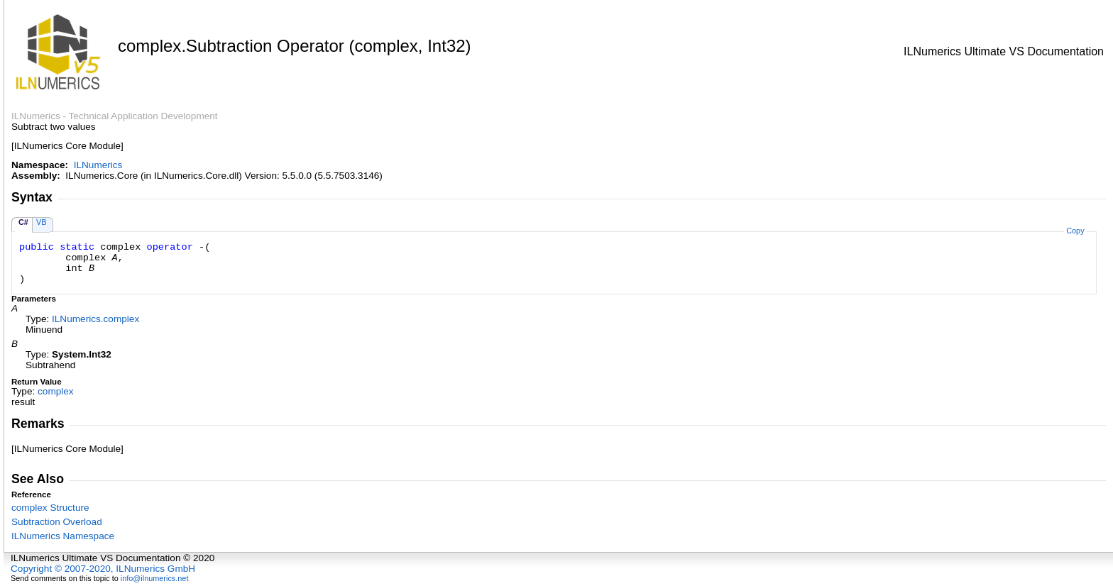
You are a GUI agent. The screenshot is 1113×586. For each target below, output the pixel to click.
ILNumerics (98, 165)
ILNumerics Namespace (62, 536)
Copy (1075, 230)
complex (56, 391)
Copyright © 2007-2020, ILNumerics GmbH (103, 568)
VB (41, 222)
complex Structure (50, 507)
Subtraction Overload (56, 521)
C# (23, 222)
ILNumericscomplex (95, 319)
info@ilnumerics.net (155, 578)
